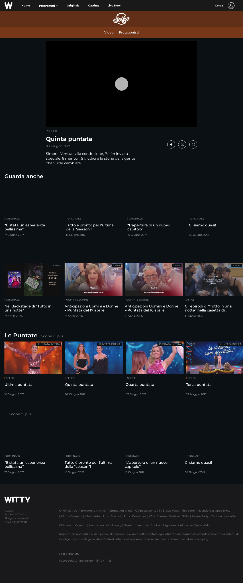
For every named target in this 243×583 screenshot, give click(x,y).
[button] (48, 6)
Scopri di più (52, 336)
